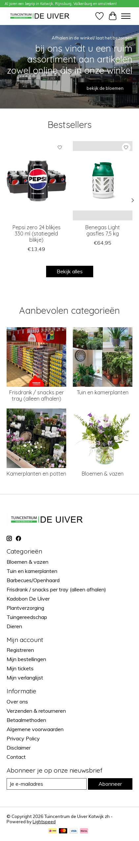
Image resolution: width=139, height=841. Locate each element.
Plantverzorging (25, 608)
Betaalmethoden (26, 720)
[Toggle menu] (125, 16)
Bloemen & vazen (103, 473)
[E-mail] (47, 784)
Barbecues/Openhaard (33, 580)
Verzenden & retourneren (36, 710)
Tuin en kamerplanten (102, 392)
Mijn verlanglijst (25, 677)
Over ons (17, 701)
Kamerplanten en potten (36, 473)
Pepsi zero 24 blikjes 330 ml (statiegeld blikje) (37, 233)
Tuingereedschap (27, 617)
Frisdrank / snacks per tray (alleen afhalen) (36, 395)
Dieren (14, 626)
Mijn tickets (20, 668)
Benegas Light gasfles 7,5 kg (102, 230)
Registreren (20, 650)
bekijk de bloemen (105, 88)
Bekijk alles (70, 271)
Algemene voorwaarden (35, 729)
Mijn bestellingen (26, 659)
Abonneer (110, 783)
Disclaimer (19, 747)
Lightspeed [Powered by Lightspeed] (44, 821)
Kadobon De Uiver (28, 598)
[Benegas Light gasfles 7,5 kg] (102, 180)
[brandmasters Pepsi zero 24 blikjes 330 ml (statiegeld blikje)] (36, 180)
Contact (16, 757)
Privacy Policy (23, 738)
